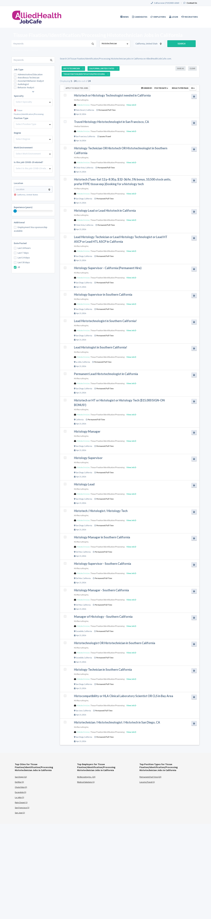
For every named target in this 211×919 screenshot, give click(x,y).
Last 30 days (24, 262)
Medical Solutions (81, 126)
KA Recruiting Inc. (81, 100)
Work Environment (23, 147)
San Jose (79, 711)
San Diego (80, 199)
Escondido (79, 631)
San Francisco (81, 136)
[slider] (15, 211)
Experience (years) (23, 207)
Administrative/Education (30, 74)
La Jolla (78, 362)
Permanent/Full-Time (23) (150, 777)
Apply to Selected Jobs (77, 88)
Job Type (18, 69)
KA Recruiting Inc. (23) (86, 777)
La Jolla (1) (19, 797)
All (19, 267)
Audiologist (23, 84)
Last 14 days (24, 257)
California (90, 110)
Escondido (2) (20, 792)
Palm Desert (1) (21, 802)
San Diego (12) (21, 777)
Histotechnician (83, 105)
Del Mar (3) (19, 782)
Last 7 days (23, 252)
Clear (192, 68)
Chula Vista (80, 168)
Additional (19, 222)
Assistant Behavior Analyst (31, 80)
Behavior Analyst (26, 87)
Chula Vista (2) (21, 787)
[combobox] (115, 44)
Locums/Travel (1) (147, 782)
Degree (17, 132)
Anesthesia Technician (28, 77)
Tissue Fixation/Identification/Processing (107, 105)
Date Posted (20, 243)
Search (181, 43)
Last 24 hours (24, 247)
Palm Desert (81, 110)
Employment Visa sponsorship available (30, 229)
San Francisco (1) (22, 807)
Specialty (19, 95)
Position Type (21, 118)
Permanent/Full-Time (107, 110)
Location (18, 183)
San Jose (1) (20, 812)
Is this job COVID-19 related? (28, 162)
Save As (180, 68)
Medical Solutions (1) (86, 782)
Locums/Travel (105, 136)
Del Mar (79, 552)
